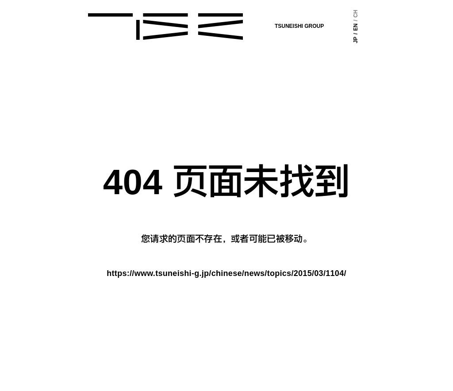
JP (348, 38)
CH (348, 16)
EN (348, 28)
